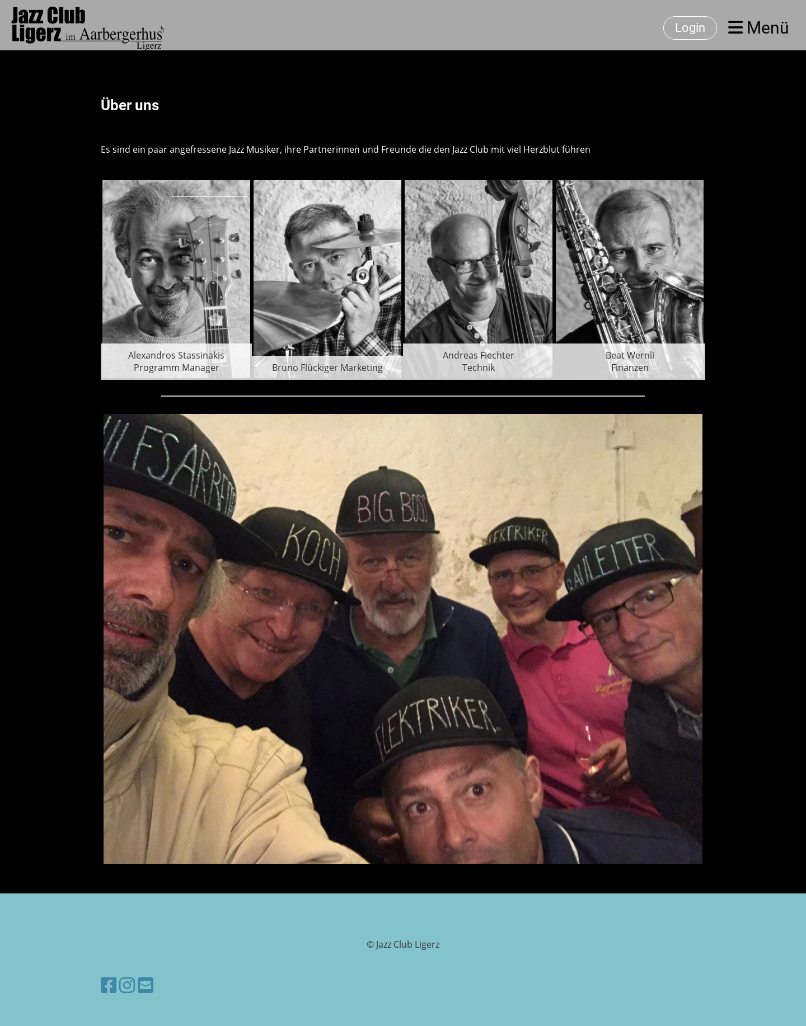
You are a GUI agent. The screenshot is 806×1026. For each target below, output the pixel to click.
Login (690, 28)
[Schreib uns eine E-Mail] (145, 985)
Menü (758, 27)
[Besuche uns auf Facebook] (108, 985)
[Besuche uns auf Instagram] (127, 985)
